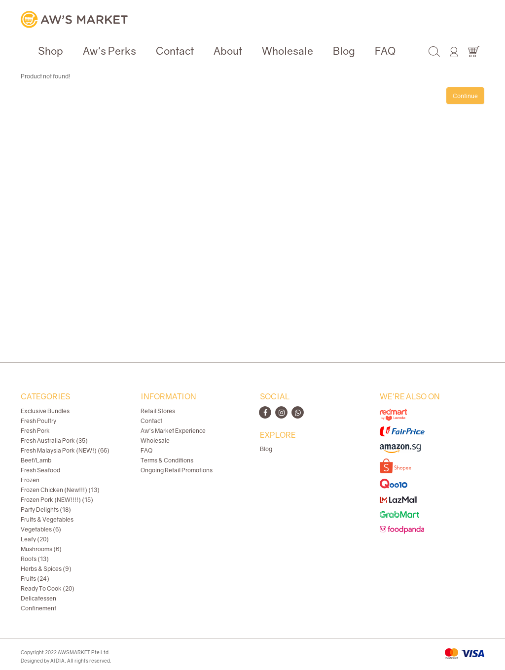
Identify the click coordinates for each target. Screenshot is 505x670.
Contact (175, 50)
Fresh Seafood (40, 470)
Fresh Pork (35, 430)
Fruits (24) (35, 578)
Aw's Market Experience (173, 430)
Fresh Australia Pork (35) (54, 440)
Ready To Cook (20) (47, 588)
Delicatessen (38, 598)
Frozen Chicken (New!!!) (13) (60, 490)
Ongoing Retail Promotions (177, 470)
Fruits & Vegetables (47, 519)
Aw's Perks (109, 50)
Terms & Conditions (167, 460)
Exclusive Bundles (45, 411)
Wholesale (287, 50)
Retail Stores (158, 411)
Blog (344, 50)
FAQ (385, 50)
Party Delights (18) (46, 509)
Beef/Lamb (36, 460)
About (228, 50)
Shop (50, 50)
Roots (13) (35, 559)
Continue (465, 96)
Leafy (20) (35, 539)
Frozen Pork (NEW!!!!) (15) (57, 499)
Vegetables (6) (41, 529)
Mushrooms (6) (41, 549)
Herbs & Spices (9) (46, 568)
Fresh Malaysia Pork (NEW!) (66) (65, 450)
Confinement (38, 608)
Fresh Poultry (38, 420)
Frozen (30, 480)
